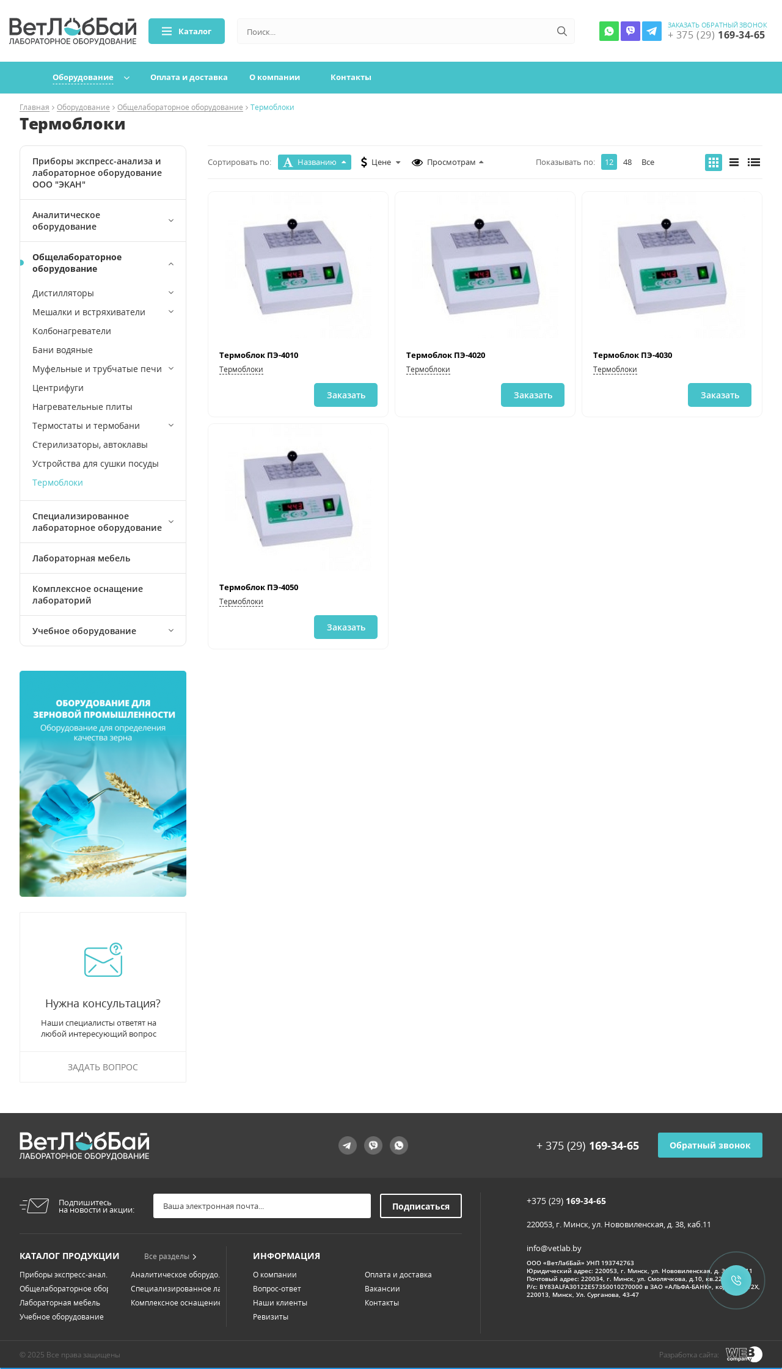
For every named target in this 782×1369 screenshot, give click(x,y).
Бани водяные (62, 350)
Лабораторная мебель (81, 558)
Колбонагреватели (71, 331)
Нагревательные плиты (82, 406)
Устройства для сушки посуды (95, 463)
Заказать (346, 395)
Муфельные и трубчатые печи (97, 368)
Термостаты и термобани (86, 425)
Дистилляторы (63, 293)
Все (647, 161)
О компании (274, 76)
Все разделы (170, 1256)
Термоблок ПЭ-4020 (445, 354)
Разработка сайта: (689, 1354)
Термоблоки (57, 482)
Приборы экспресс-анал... (65, 1275)
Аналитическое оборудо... (177, 1275)
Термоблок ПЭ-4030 (632, 354)
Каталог (186, 31)
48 (627, 161)
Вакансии (382, 1289)
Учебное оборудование (84, 631)
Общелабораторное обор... (68, 1289)
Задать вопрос (103, 1067)
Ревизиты (270, 1317)
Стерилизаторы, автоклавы (90, 444)
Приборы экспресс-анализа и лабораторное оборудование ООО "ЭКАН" (97, 172)
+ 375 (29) (587, 1145)
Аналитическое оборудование (66, 220)
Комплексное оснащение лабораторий (87, 594)
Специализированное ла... (179, 1289)
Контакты (351, 76)
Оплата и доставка (189, 76)
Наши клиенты (280, 1303)
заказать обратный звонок (717, 25)
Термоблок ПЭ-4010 (258, 354)
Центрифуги (58, 387)
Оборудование (83, 76)
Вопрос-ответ (277, 1289)
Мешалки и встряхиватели (88, 312)
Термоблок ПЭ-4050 (258, 587)
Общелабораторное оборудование (180, 108)
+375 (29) (566, 1201)
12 (609, 161)
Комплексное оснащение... (179, 1303)
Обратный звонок (710, 1145)
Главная (34, 108)
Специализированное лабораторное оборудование (97, 521)
